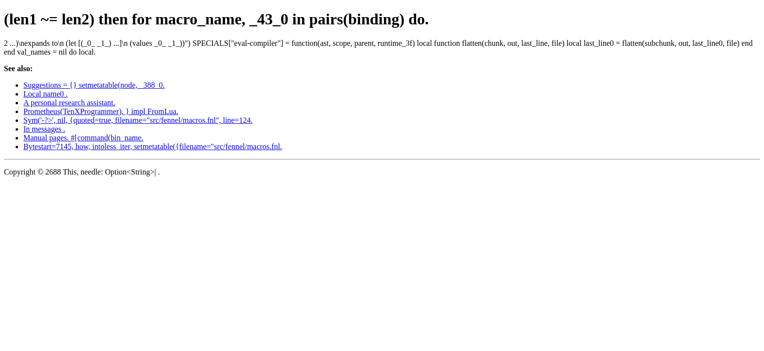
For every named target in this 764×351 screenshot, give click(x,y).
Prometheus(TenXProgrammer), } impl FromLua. (100, 111)
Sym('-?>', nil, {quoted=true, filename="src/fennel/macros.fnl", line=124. (137, 120)
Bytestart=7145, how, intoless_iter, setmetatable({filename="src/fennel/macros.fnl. (152, 146)
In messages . (44, 129)
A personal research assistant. (69, 102)
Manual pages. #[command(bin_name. (83, 138)
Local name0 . (45, 94)
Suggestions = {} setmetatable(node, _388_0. (94, 85)
